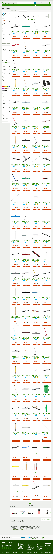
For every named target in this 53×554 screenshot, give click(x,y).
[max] (8, 43)
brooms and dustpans (20, 529)
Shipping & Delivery (48, 548)
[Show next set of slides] (50, 512)
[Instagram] (2, 548)
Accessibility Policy (36, 552)
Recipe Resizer (20, 547)
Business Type (49, 5)
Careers (38, 545)
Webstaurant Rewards (21, 544)
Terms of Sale (23, 552)
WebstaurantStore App (21, 545)
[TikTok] (8, 548)
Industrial (44, 5)
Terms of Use (32, 552)
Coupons (28, 546)
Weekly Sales (29, 545)
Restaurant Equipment (5, 5)
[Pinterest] (11, 548)
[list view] (14, 10)
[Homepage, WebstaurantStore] (9, 3)
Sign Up (23, 537)
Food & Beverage (20, 5)
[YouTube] (4, 548)
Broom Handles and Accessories (39, 515)
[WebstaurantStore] (8, 542)
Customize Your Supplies (21, 546)
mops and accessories (14, 529)
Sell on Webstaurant (39, 548)
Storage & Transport (36, 5)
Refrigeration (11, 5)
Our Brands (38, 544)
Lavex (25, 530)
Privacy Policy (27, 552)
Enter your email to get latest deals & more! (6, 537)
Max (6, 60)
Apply (6, 45)
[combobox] (25, 3)
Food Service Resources (30, 547)
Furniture (32, 5)
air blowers (25, 529)
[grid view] (12, 10)
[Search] (8, 121)
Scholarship (38, 547)
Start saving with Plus (33, 538)
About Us (38, 543)
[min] (4, 43)
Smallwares (15, 5)
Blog (27, 543)
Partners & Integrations (21, 548)
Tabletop (24, 5)
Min (2, 60)
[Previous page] (28, 503)
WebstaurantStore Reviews (30, 548)
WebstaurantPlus (20, 543)
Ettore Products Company (32, 530)
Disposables (28, 5)
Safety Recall (29, 549)
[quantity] (11, 38)
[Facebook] (6, 548)
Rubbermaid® (27, 530)
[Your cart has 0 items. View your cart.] (50, 3)
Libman (36, 530)
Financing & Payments (40, 546)
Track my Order (48, 545)
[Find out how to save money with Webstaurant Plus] (14, 33)
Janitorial (41, 5)
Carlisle (23, 530)
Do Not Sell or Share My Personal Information (45, 552)
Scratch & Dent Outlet (30, 544)
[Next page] (33, 503)
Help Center (48, 543)
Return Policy (38, 549)
